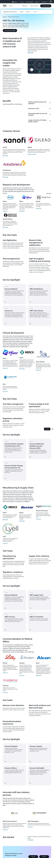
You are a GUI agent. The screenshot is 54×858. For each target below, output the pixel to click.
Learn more (48, 193)
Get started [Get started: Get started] (30, 839)
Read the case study (32, 154)
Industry (4, 16)
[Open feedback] (52, 429)
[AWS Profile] (51, 2)
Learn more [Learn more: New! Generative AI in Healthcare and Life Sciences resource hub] (30, 52)
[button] (45, 5)
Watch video (5, 155)
